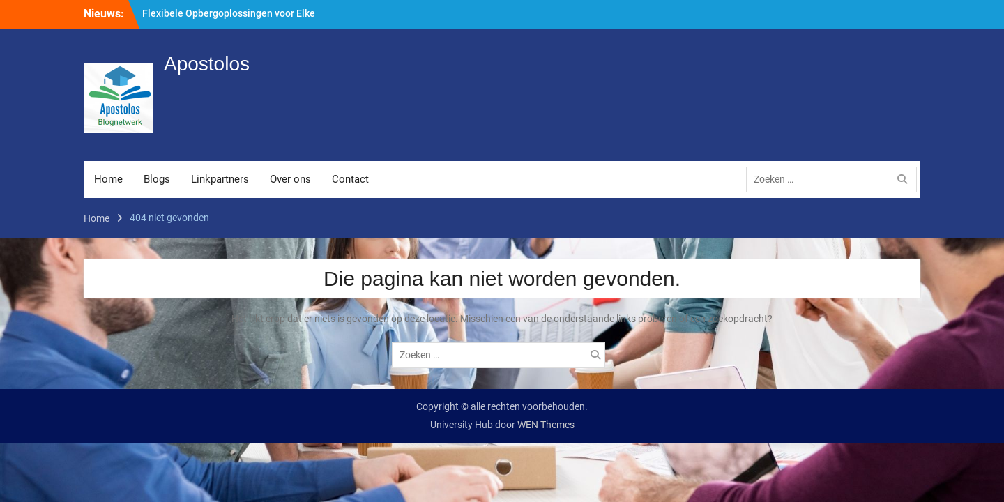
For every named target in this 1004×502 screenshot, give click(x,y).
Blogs (157, 179)
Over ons (290, 179)
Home (108, 179)
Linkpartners (220, 179)
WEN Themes (546, 424)
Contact (350, 179)
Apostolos (207, 64)
